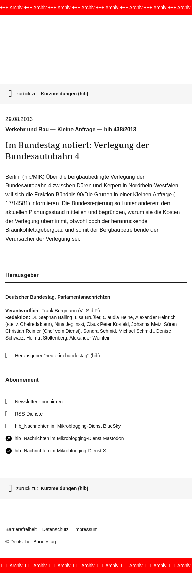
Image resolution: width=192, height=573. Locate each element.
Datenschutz (55, 529)
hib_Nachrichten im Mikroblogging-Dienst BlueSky (68, 426)
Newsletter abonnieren (39, 401)
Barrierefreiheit (21, 529)
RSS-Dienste (29, 414)
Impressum (86, 529)
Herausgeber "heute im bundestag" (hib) (57, 355)
